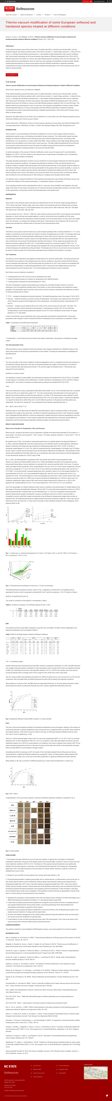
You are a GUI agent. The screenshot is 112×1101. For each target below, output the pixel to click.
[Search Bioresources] (99, 1)
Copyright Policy (63, 1069)
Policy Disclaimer (37, 1077)
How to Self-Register (60, 15)
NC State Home (11, 1)
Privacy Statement (64, 1065)
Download (12, 75)
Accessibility (62, 1073)
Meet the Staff (37, 1069)
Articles (38, 15)
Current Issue (37, 1065)
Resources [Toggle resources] (86, 1)
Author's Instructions (39, 1073)
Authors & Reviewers (26, 15)
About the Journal (11, 15)
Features (47, 15)
